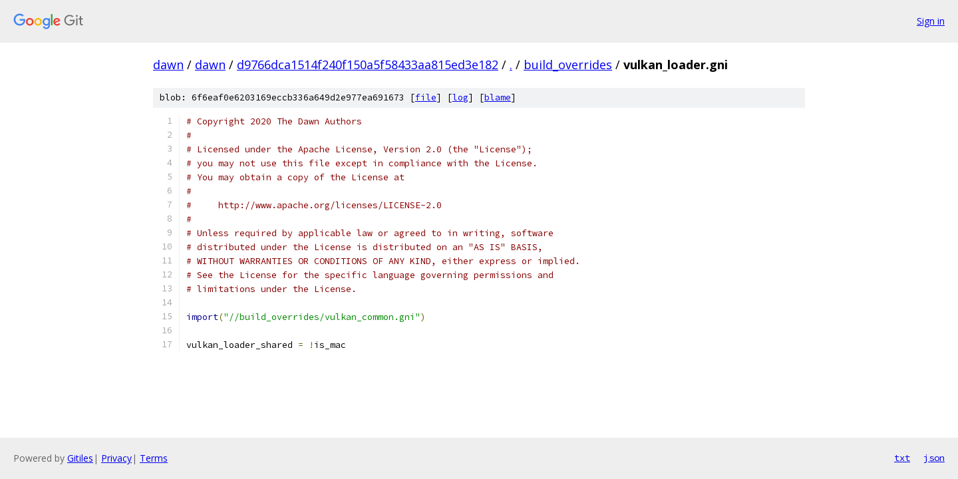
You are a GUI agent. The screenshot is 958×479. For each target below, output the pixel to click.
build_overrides (568, 65)
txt (902, 458)
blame (497, 97)
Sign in (931, 21)
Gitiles (80, 458)
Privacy (116, 458)
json (934, 458)
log (460, 97)
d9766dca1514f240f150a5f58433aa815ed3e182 (367, 65)
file (425, 97)
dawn (168, 65)
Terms (154, 458)
